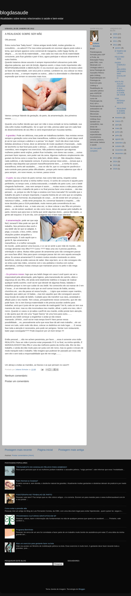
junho (117, 132)
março (118, 121)
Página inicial (45, 449)
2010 (115, 38)
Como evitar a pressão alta (16, 508)
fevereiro (119, 118)
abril (117, 125)
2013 (115, 158)
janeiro (118, 48)
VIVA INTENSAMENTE (120, 100)
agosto (118, 139)
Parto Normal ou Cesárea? (27, 481)
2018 (115, 169)
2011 (115, 41)
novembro (119, 150)
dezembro (119, 153)
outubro (118, 146)
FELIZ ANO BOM (119, 58)
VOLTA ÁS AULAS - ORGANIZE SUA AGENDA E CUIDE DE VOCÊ (120, 88)
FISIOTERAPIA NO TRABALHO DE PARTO (34, 495)
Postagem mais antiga (71, 449)
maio (117, 128)
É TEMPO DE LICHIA (120, 52)
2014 (115, 161)
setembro (119, 143)
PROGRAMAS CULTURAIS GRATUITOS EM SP (36, 516)
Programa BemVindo (24, 530)
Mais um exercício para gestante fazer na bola (35, 543)
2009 (115, 34)
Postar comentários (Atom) (23, 455)
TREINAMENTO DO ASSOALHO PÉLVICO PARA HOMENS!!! (41, 467)
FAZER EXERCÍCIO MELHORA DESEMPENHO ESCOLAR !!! (120, 70)
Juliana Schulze (96, 44)
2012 (115, 45)
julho (117, 135)
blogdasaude (14, 12)
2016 (115, 165)
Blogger (82, 589)
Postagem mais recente (18, 449)
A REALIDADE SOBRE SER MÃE (120, 109)
